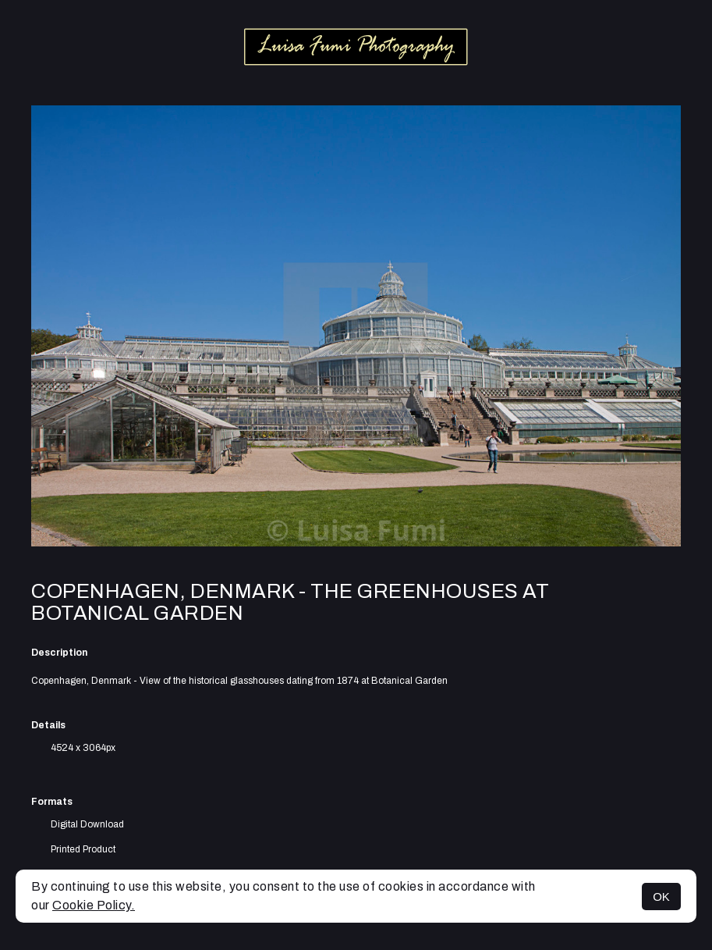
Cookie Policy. (93, 905)
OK (661, 896)
